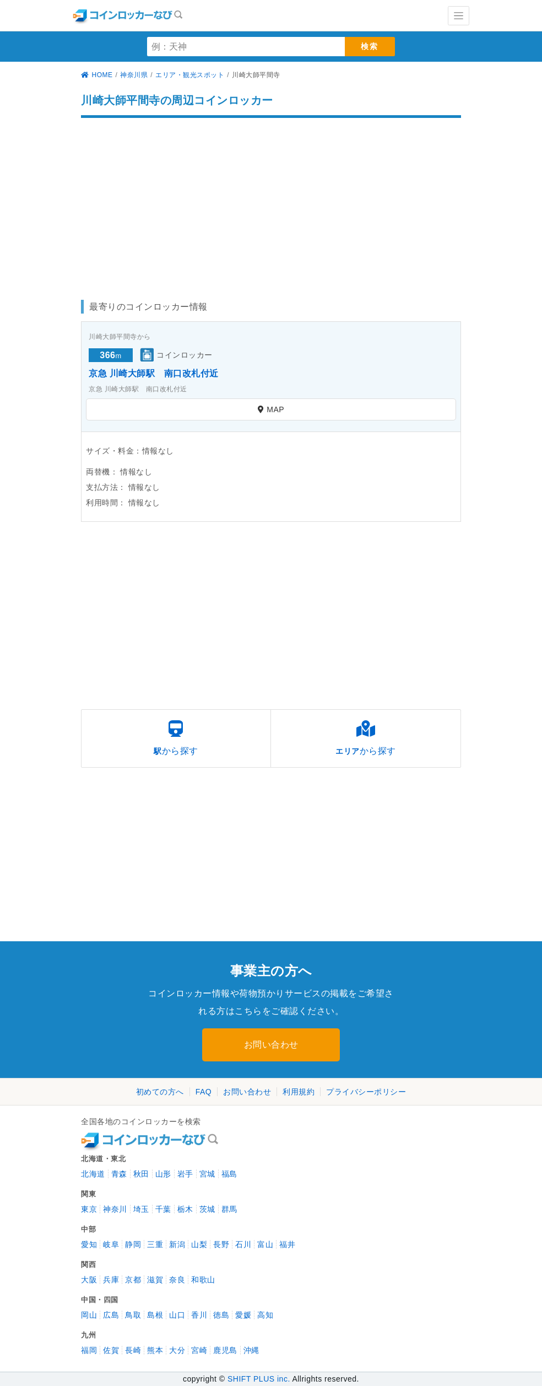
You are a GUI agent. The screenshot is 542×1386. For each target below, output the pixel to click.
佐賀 (111, 1350)
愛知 (89, 1244)
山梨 (199, 1244)
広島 (111, 1315)
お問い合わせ (271, 1044)
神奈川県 (134, 75)
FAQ (204, 1091)
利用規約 (299, 1091)
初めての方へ (160, 1091)
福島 (229, 1173)
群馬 (229, 1209)
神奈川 (115, 1209)
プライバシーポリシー (366, 1091)
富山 (265, 1244)
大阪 (89, 1279)
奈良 (177, 1279)
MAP (271, 409)
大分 (177, 1350)
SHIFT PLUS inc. (258, 1378)
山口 (177, 1315)
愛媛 (243, 1315)
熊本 (155, 1350)
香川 (199, 1315)
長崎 (133, 1350)
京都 (133, 1279)
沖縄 (251, 1350)
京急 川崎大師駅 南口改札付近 (154, 373)
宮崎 (199, 1350)
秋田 (141, 1173)
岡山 (89, 1315)
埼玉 (141, 1209)
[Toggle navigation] (458, 15)
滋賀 (155, 1279)
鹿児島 (225, 1350)
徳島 (221, 1315)
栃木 (185, 1209)
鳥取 (133, 1315)
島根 (155, 1315)
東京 (89, 1209)
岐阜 (111, 1244)
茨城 (207, 1209)
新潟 (177, 1244)
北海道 (93, 1173)
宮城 (207, 1173)
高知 (265, 1315)
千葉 (163, 1209)
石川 (243, 1244)
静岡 (133, 1244)
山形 (163, 1173)
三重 (155, 1244)
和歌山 (203, 1279)
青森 (119, 1173)
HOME (97, 75)
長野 (221, 1244)
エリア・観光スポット (189, 75)
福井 (287, 1244)
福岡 (89, 1350)
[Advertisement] (271, 203)
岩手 (185, 1173)
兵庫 (111, 1279)
